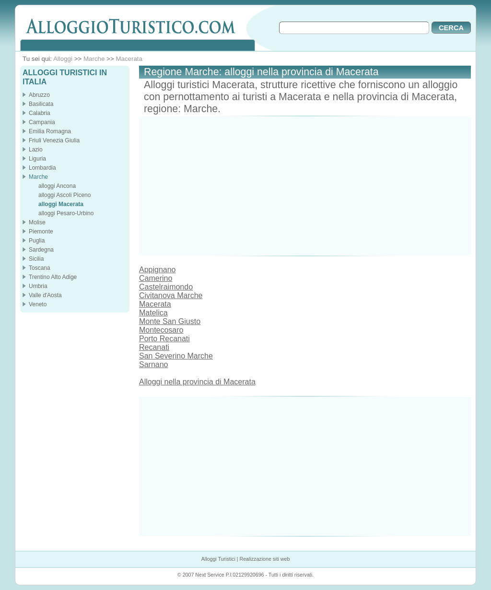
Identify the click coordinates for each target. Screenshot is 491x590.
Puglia (37, 240)
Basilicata (41, 104)
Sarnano (153, 364)
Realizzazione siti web (264, 559)
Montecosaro (161, 330)
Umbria (38, 286)
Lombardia (42, 167)
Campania (42, 122)
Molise (37, 222)
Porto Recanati (164, 339)
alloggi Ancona (57, 186)
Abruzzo (39, 95)
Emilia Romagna (50, 131)
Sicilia (36, 258)
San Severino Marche (176, 356)
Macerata (129, 58)
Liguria (37, 158)
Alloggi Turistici (218, 559)
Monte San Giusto (169, 321)
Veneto (38, 304)
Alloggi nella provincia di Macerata (197, 382)
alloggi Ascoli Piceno (64, 195)
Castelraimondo (166, 287)
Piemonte (41, 231)
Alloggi (62, 58)
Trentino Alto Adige (53, 277)
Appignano (157, 270)
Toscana (39, 268)
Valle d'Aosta (45, 295)
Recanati (154, 347)
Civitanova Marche (171, 295)
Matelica (153, 313)
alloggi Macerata (60, 204)
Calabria (39, 113)
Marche (94, 58)
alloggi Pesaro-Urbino (66, 213)
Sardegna (41, 249)
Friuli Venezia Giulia (54, 140)
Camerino (155, 278)
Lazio (36, 149)
